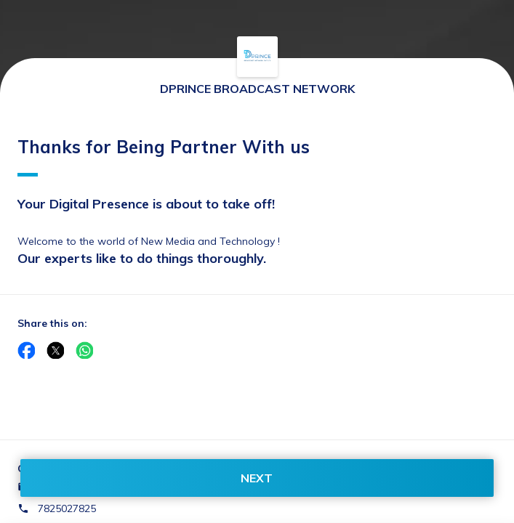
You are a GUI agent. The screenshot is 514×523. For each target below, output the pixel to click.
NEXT (257, 478)
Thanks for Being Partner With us (163, 156)
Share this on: (52, 323)
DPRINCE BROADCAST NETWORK (257, 88)
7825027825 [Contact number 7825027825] (67, 508)
